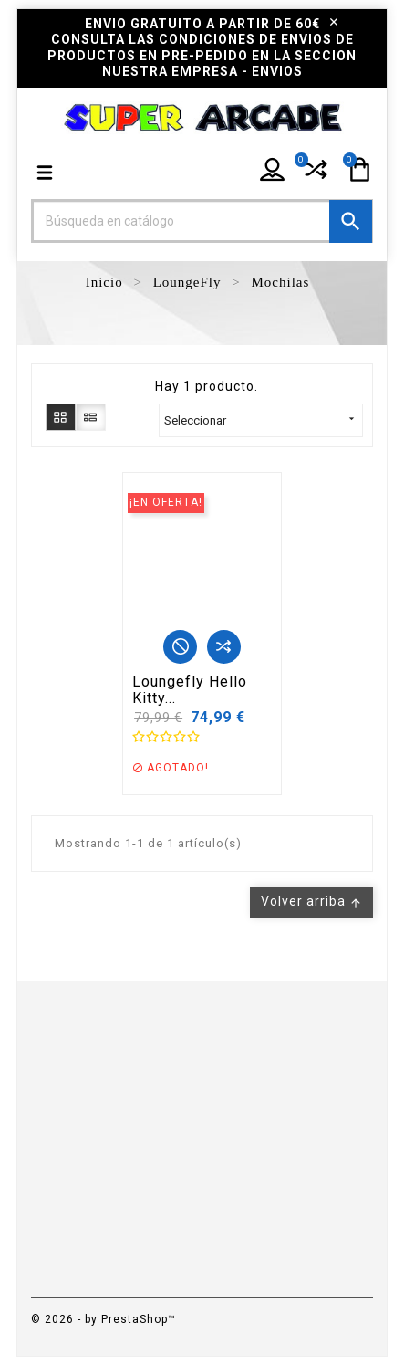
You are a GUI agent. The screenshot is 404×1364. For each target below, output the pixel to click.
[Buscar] (202, 221)
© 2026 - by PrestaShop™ (103, 1319)
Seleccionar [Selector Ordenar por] (260, 420)
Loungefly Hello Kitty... (189, 690)
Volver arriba (311, 901)
